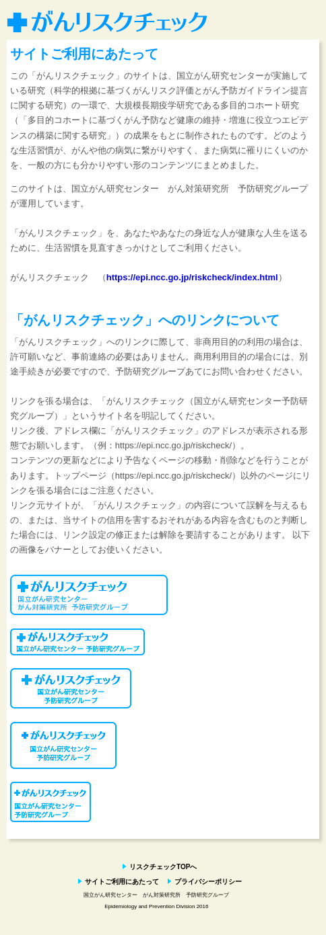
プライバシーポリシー (208, 881)
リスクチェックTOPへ (163, 866)
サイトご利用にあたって (122, 881)
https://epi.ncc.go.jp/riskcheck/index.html (192, 277)
